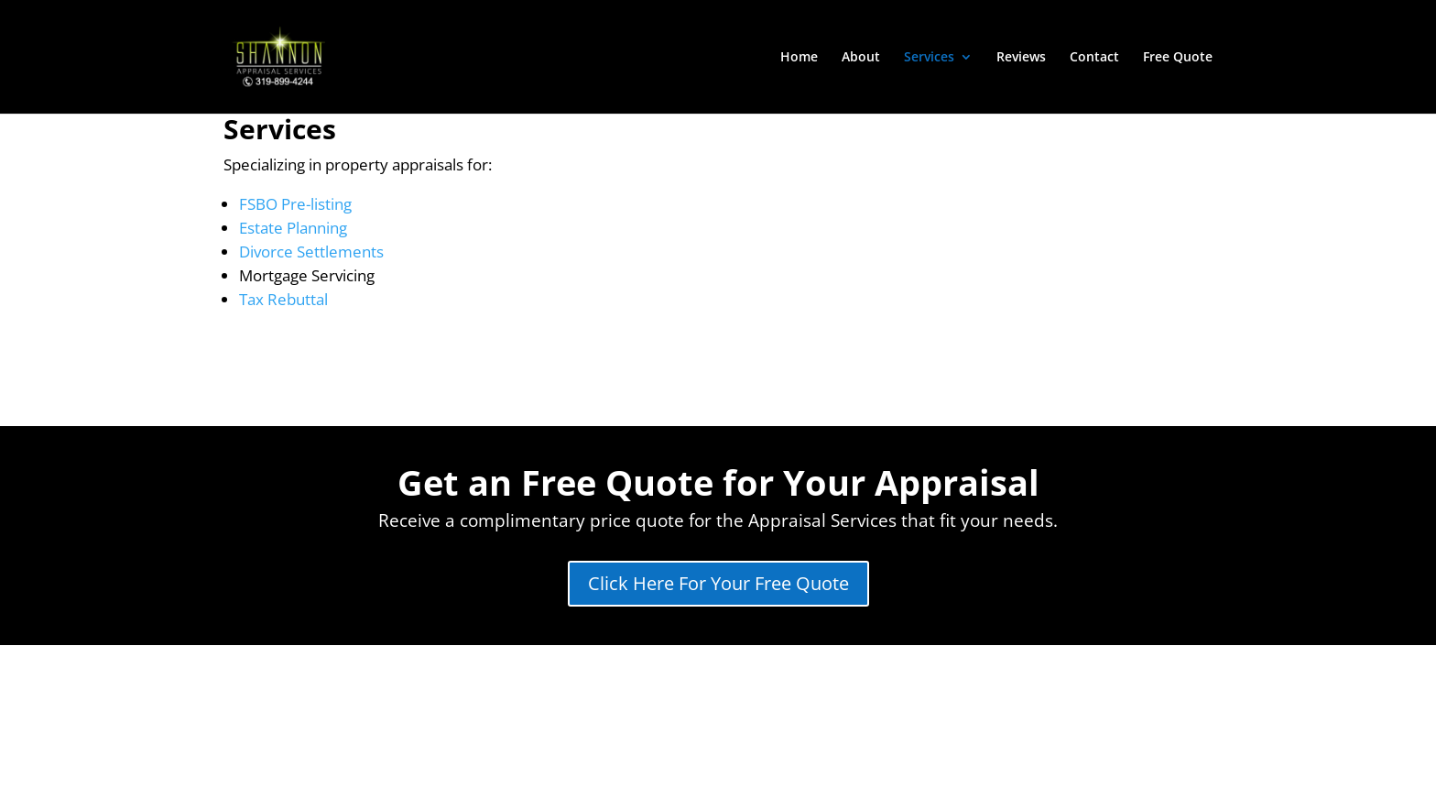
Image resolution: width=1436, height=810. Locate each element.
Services (929, 57)
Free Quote (1178, 57)
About (861, 57)
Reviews (1021, 57)
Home (799, 57)
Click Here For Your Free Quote (718, 583)
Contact (1094, 57)
